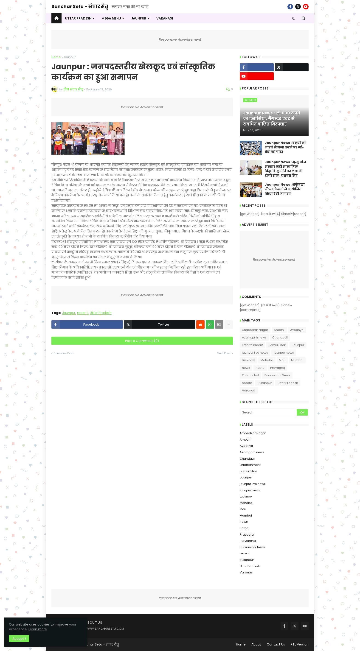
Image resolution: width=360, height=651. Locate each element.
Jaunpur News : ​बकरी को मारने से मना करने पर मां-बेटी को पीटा (285, 147)
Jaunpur (69, 57)
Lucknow (248, 360)
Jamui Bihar (277, 345)
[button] (293, 18)
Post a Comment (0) (142, 340)
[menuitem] (56, 18)
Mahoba (267, 360)
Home (56, 57)
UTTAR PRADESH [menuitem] (78, 18)
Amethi (279, 330)
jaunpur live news (255, 352)
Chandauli (280, 337)
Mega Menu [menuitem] (111, 18)
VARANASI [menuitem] (164, 18)
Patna (260, 368)
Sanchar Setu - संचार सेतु (79, 6)
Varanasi (249, 390)
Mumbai (297, 360)
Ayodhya (297, 330)
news (246, 368)
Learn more (46, 629)
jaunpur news (284, 352)
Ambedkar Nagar (255, 330)
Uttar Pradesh (101, 313)
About (256, 644)
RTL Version (300, 644)
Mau (282, 360)
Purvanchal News (277, 375)
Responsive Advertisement (180, 39)
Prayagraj (277, 368)
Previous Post (64, 353)
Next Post (224, 353)
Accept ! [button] (19, 638)
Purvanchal (250, 375)
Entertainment (252, 345)
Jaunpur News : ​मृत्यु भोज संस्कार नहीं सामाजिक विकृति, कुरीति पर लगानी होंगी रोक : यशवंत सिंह (285, 169)
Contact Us (276, 644)
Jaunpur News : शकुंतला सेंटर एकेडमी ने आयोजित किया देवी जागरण (285, 189)
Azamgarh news (254, 337)
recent (82, 313)
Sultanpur (265, 383)
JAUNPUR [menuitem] (138, 18)
